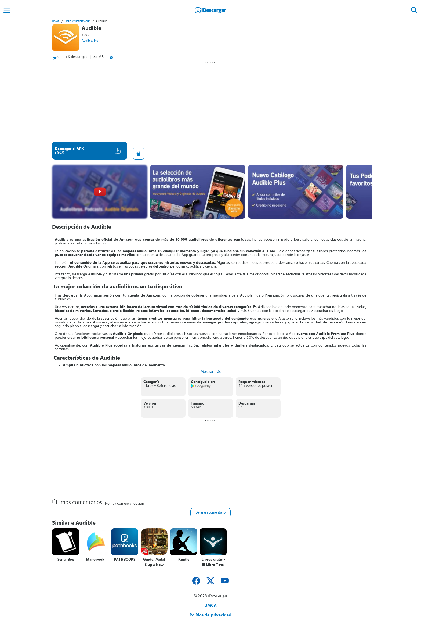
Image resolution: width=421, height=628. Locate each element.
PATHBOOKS (124, 559)
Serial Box (65, 559)
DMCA (210, 605)
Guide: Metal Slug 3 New (154, 562)
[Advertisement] (210, 101)
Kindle (183, 559)
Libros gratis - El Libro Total (213, 562)
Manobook (95, 559)
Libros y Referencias (77, 21)
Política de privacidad (210, 615)
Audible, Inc (90, 40)
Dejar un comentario (210, 512)
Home (55, 21)
